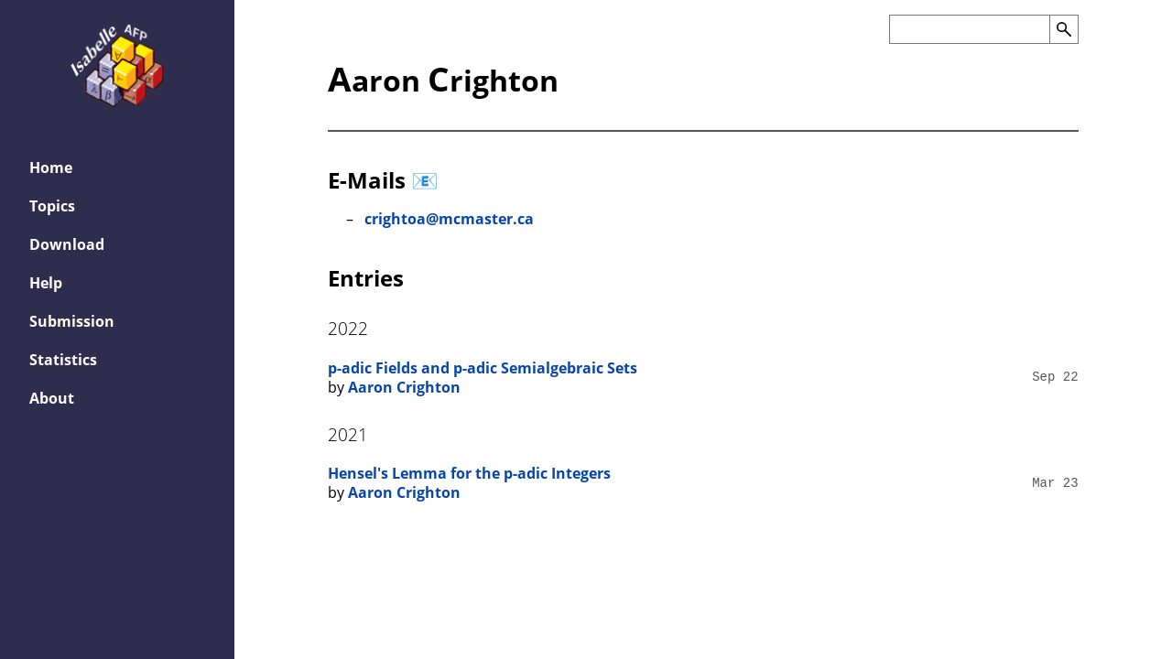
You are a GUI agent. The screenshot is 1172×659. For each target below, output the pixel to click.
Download (66, 244)
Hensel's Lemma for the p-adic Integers (469, 473)
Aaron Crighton (404, 387)
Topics (52, 206)
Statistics (63, 360)
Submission (71, 321)
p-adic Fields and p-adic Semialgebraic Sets (482, 368)
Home (50, 167)
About (51, 398)
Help (45, 283)
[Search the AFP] (969, 29)
